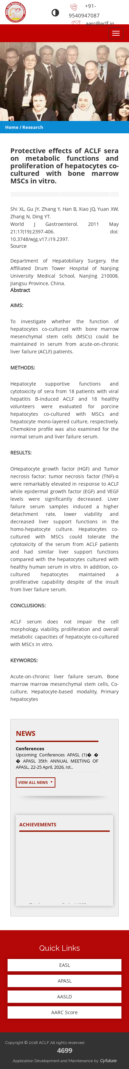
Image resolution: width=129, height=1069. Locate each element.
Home (12, 127)
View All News (35, 782)
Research (32, 127)
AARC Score (64, 1012)
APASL (65, 980)
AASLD (64, 996)
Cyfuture (108, 1060)
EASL (64, 965)
